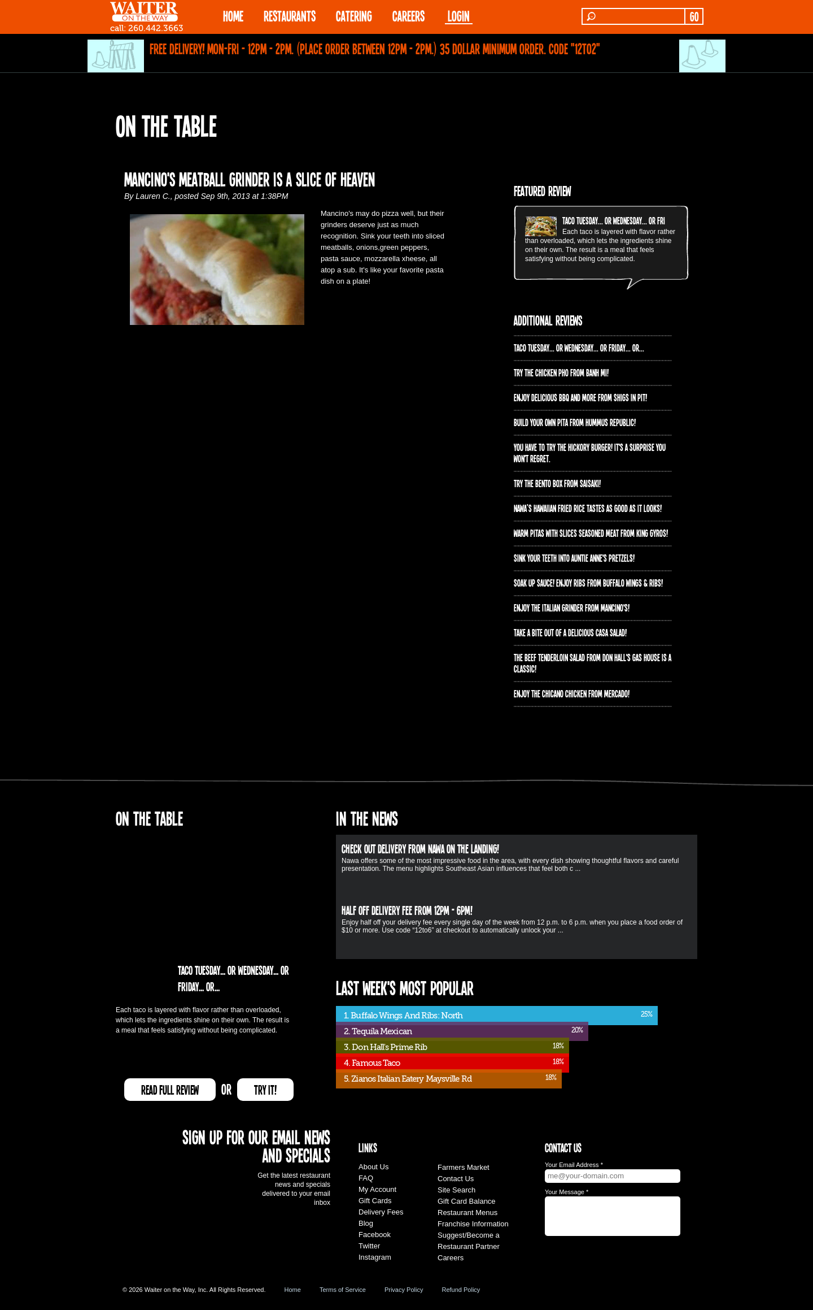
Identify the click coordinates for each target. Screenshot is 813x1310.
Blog (366, 1223)
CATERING (354, 15)
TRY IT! (265, 1089)
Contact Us (456, 1178)
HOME (233, 15)
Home (293, 1289)
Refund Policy (461, 1289)
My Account (377, 1189)
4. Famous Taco (372, 1063)
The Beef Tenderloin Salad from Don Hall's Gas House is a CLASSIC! (592, 663)
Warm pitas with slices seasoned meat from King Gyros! (591, 533)
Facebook (375, 1234)
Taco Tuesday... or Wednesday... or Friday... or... (627, 220)
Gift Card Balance (467, 1201)
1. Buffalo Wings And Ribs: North (403, 1015)
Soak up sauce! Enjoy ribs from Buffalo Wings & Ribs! (588, 582)
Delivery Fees (381, 1212)
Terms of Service (343, 1289)
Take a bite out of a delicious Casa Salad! (570, 632)
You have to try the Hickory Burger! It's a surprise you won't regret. (590, 453)
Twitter (369, 1246)
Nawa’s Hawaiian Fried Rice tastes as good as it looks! (588, 508)
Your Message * (566, 1191)
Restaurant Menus (467, 1212)
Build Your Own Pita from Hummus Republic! (575, 422)
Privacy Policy (403, 1289)
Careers (408, 15)
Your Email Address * (574, 1164)
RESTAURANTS (290, 15)
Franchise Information (473, 1224)
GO (694, 16)
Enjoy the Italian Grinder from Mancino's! (572, 607)
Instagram (375, 1257)
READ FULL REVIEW (170, 1089)
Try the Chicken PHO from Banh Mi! (561, 372)
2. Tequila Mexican (378, 1031)
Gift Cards (375, 1200)
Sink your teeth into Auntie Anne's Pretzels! (574, 558)
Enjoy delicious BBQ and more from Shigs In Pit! (580, 397)
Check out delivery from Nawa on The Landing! (420, 848)
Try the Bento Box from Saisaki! (557, 483)
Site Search (456, 1190)
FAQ (366, 1178)
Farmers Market (463, 1167)
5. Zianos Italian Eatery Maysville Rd (407, 1079)
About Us (373, 1166)
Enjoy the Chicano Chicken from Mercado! (572, 693)
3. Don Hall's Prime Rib (385, 1047)
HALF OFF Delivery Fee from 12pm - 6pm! (407, 910)
